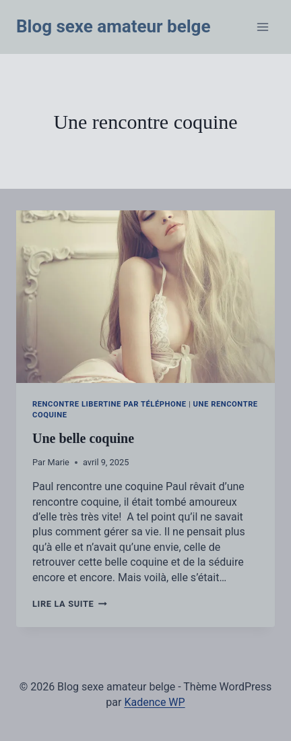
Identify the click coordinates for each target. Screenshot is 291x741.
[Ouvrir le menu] (262, 26)
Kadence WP (154, 702)
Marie (58, 462)
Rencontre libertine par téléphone (109, 404)
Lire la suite (69, 604)
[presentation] (145, 296)
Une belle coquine (83, 438)
